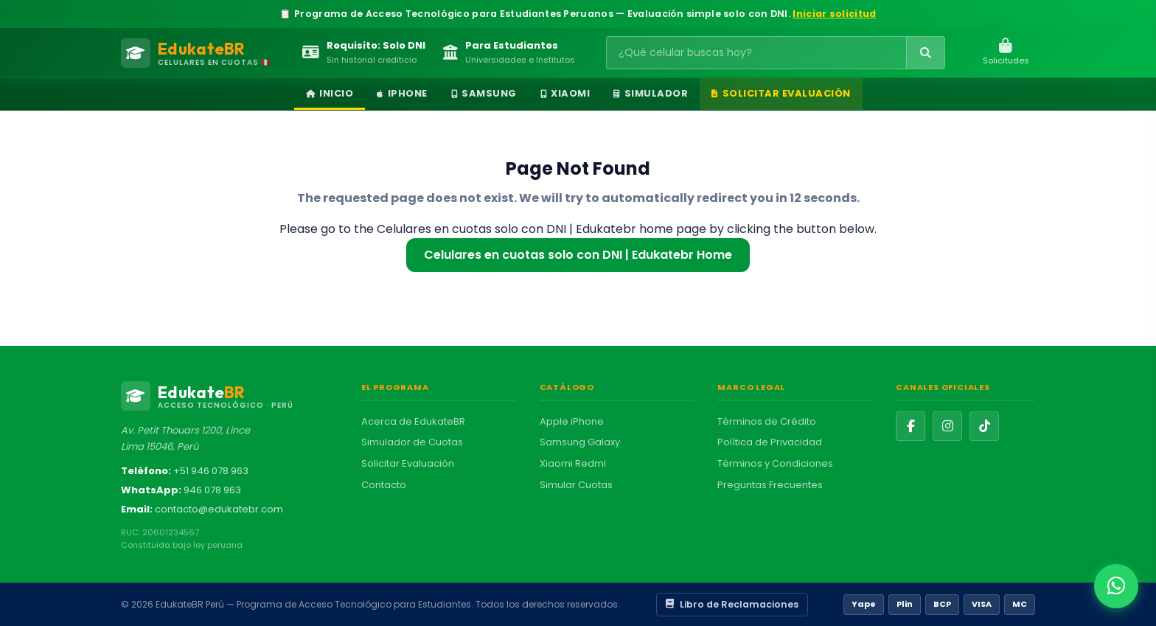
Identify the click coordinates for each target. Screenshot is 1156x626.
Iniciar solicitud (834, 13)
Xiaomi (565, 93)
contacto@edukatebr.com (219, 509)
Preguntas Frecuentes (770, 485)
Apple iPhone (572, 421)
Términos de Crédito (766, 421)
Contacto (383, 485)
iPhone (402, 93)
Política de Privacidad (769, 442)
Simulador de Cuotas (412, 442)
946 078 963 (212, 490)
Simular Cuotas (576, 485)
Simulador (650, 93)
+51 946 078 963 (210, 471)
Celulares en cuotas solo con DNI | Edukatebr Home (578, 254)
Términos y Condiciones (775, 463)
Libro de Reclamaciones (732, 604)
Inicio (330, 93)
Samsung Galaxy (580, 442)
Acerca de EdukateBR (413, 421)
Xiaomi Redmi (573, 463)
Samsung (484, 93)
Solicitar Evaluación (781, 93)
